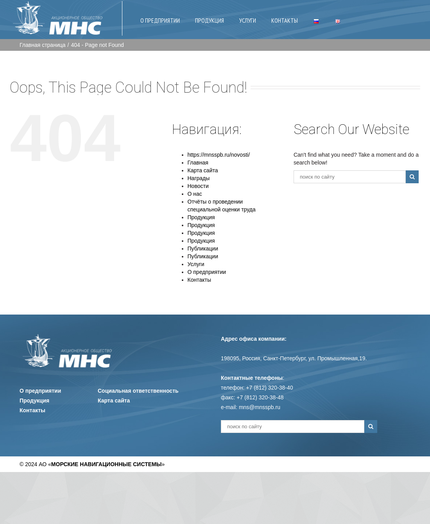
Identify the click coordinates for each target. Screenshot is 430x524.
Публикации (203, 248)
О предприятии (207, 272)
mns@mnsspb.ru (259, 407)
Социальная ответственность (138, 391)
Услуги (196, 264)
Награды (199, 178)
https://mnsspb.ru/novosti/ (219, 155)
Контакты (199, 280)
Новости (198, 186)
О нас (195, 194)
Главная (198, 162)
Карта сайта (203, 170)
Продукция (201, 217)
